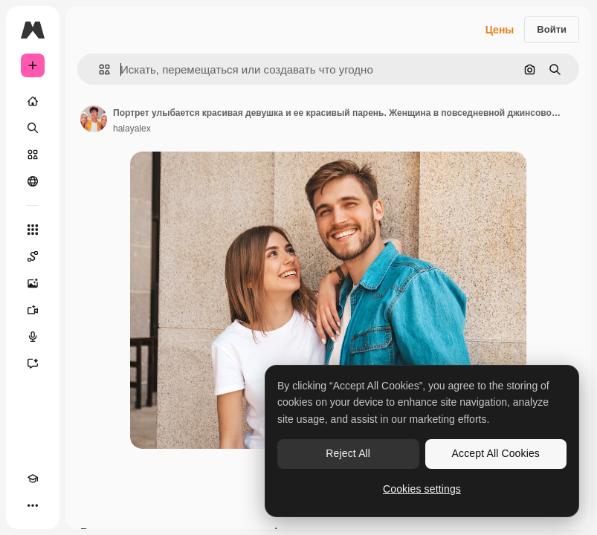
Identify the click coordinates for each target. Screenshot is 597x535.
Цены (499, 30)
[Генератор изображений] (33, 283)
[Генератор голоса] (33, 336)
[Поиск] (33, 128)
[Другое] (33, 505)
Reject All (348, 453)
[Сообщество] (33, 181)
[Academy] (33, 478)
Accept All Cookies (496, 453)
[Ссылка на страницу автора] (93, 119)
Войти (552, 29)
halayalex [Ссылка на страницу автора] (132, 128)
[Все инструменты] (33, 229)
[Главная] (33, 101)
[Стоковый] (33, 154)
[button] (98, 69)
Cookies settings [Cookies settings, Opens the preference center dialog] (422, 489)
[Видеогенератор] (33, 310)
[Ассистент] (33, 363)
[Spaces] (33, 256)
